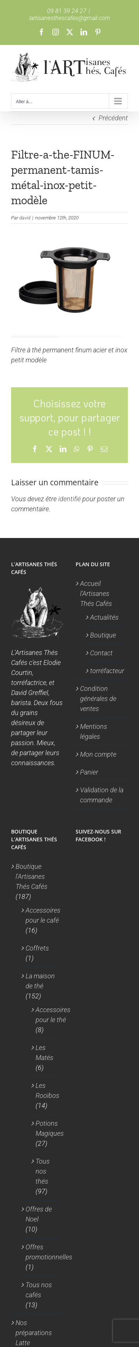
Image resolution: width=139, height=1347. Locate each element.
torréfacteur (105, 671)
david (24, 218)
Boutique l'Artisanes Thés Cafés (31, 876)
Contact (101, 653)
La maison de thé (40, 981)
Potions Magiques (50, 1128)
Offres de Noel (39, 1214)
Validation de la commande (101, 795)
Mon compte (98, 754)
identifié (69, 499)
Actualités (104, 617)
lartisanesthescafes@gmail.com (69, 18)
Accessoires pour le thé (53, 1015)
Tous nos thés (43, 1171)
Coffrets (37, 948)
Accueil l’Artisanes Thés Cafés (96, 593)
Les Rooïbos (47, 1090)
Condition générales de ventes (98, 698)
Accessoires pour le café (43, 915)
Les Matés (44, 1052)
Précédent (113, 118)
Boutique (103, 635)
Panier (89, 772)
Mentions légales (93, 731)
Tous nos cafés (39, 1290)
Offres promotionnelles (49, 1252)
